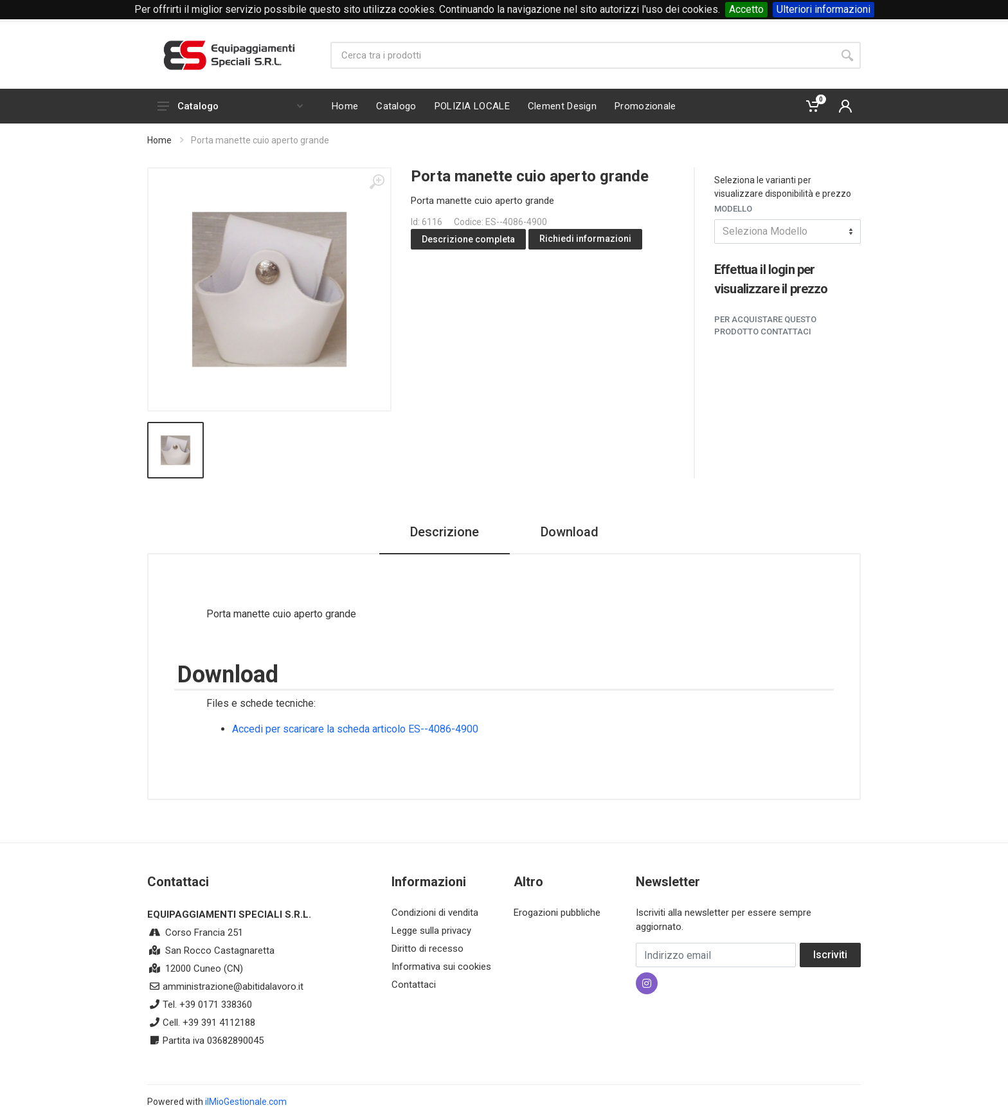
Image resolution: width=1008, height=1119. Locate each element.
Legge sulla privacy (431, 930)
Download (569, 532)
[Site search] (582, 55)
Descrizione (444, 532)
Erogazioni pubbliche (557, 912)
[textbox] (787, 231)
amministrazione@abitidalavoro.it (233, 986)
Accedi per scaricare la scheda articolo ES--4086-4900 (355, 729)
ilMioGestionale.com (246, 1101)
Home (159, 140)
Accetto (746, 9)
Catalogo (230, 106)
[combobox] (787, 231)
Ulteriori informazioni (823, 9)
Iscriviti (830, 955)
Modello (733, 209)
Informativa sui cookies (441, 966)
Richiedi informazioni (585, 238)
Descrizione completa (468, 239)
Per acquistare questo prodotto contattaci (765, 325)
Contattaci (414, 984)
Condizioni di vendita (435, 912)
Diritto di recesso (428, 948)
